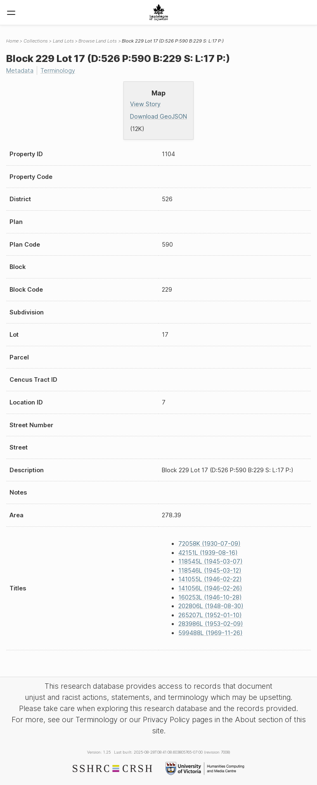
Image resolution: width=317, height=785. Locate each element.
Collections (36, 41)
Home (12, 41)
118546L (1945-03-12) (209, 570)
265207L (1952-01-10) (210, 614)
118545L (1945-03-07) (210, 561)
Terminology (57, 70)
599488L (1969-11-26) (210, 632)
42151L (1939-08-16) (208, 552)
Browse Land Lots (97, 41)
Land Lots (63, 41)
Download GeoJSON (158, 116)
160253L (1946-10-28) (210, 597)
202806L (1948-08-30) (211, 605)
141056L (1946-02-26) (210, 588)
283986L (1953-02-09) (210, 623)
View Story (145, 103)
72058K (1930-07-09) (209, 543)
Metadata (19, 70)
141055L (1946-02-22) (210, 579)
